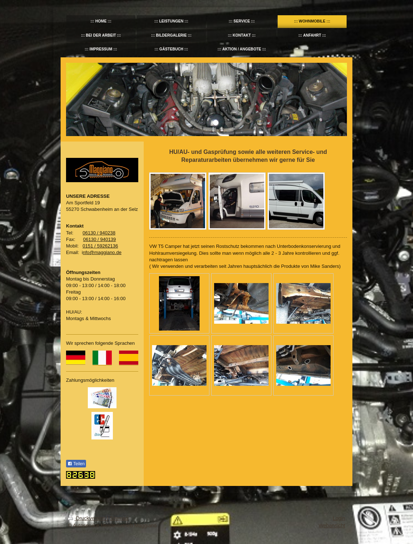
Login (339, 518)
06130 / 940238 (99, 233)
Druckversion (87, 518)
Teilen (76, 463)
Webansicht (332, 525)
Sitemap (119, 518)
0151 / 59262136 (100, 246)
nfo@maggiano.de (102, 252)
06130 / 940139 (99, 239)
